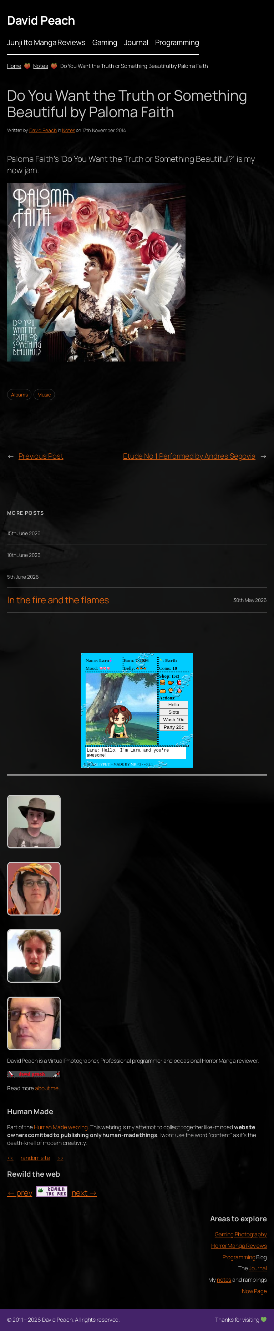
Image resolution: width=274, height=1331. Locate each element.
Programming (239, 1257)
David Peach (41, 20)
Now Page (254, 1291)
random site (35, 1158)
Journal (258, 1268)
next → (84, 1192)
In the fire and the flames (58, 600)
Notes (40, 65)
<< (10, 1158)
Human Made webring (61, 1127)
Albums (19, 394)
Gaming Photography (241, 1234)
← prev (19, 1192)
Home (14, 65)
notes (224, 1279)
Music (44, 394)
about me (47, 1088)
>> (60, 1158)
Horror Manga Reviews (239, 1246)
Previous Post (41, 456)
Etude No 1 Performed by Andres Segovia (189, 456)
